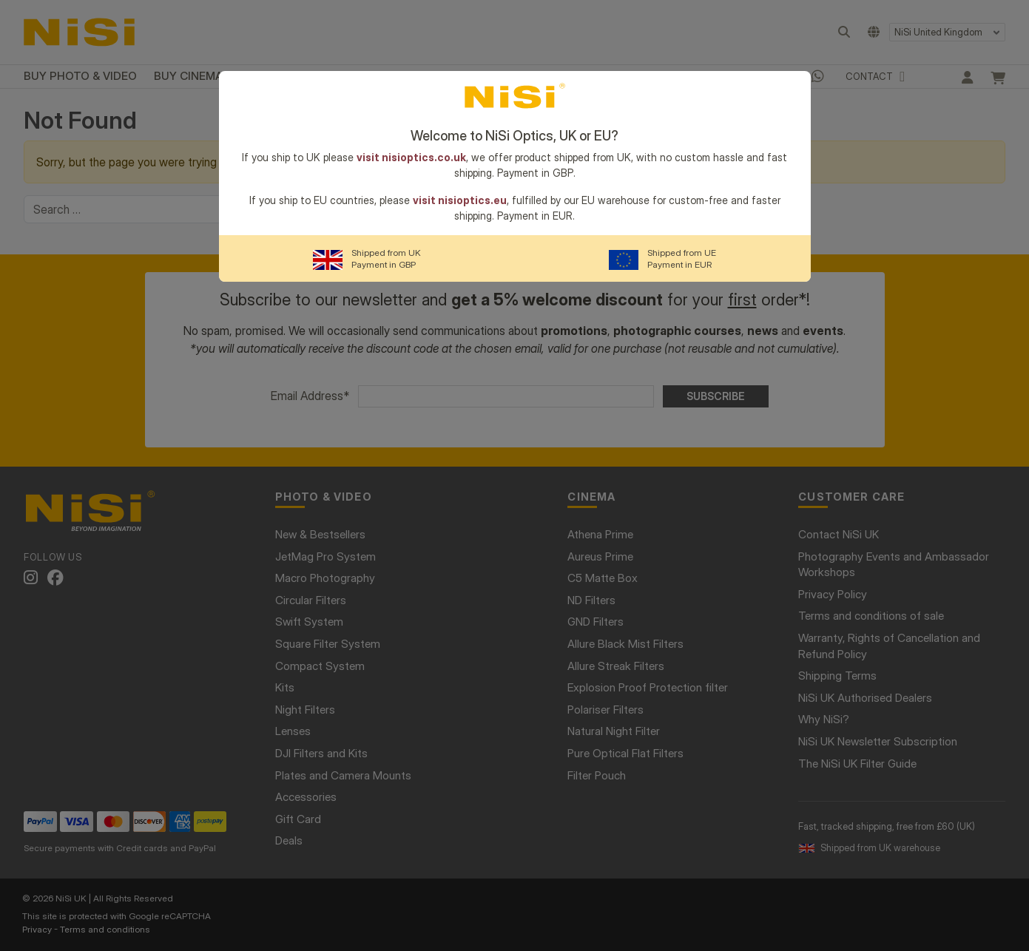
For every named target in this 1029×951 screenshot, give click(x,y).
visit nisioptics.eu (460, 200)
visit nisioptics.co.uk (411, 157)
